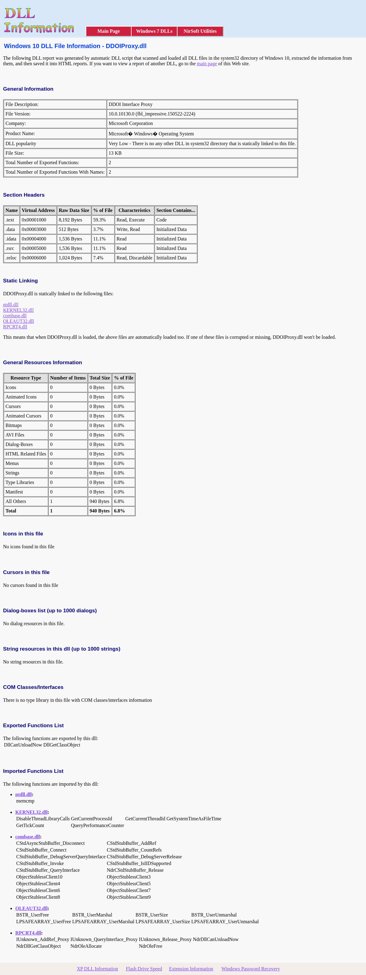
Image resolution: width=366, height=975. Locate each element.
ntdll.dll (10, 304)
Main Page (108, 31)
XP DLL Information (97, 968)
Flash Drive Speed (144, 968)
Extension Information (191, 968)
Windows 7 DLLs (154, 31)
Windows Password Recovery (250, 968)
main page (207, 63)
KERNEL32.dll (18, 310)
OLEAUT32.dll (18, 321)
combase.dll (15, 315)
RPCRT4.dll (15, 326)
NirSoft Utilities (200, 31)
